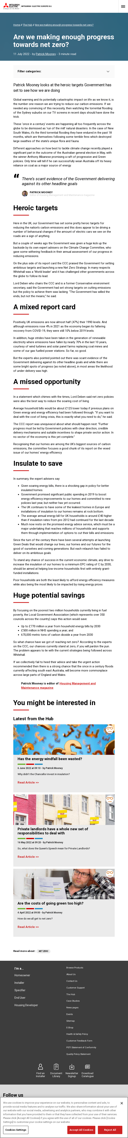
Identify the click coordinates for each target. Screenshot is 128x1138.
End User (19, 997)
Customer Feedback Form (79, 1041)
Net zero (43, 951)
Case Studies (73, 1001)
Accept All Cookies (81, 1132)
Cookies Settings (15, 1132)
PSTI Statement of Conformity (81, 1047)
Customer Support (75, 987)
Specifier (19, 990)
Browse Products (74, 967)
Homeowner (22, 975)
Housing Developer (26, 1005)
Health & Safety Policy (77, 1034)
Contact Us (71, 981)
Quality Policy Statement (78, 1054)
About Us (71, 974)
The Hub (70, 994)
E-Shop (69, 1027)
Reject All (110, 1132)
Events (69, 1014)
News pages (72, 1007)
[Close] (121, 1105)
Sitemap (70, 1021)
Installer (19, 982)
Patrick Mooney (46, 54)
